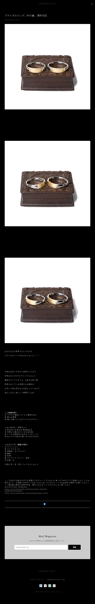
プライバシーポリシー (37, 579)
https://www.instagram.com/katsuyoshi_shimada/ (26, 489)
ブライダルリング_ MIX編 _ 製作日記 (26, 15)
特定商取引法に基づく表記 (56, 579)
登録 (74, 547)
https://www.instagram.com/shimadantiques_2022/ (26, 493)
